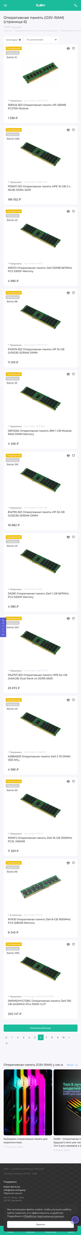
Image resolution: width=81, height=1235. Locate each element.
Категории (13, 40)
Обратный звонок (13, 1193)
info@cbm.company (15, 1190)
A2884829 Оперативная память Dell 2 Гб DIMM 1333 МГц (39, 758)
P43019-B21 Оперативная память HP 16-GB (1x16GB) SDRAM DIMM (36, 351)
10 (63, 1037)
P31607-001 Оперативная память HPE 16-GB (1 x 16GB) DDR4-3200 (39, 188)
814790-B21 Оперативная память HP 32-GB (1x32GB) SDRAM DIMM (36, 513)
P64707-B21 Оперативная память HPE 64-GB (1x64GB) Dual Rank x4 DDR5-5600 (37, 676)
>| (6, 1043)
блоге (72, 1065)
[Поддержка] (75, 5)
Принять (40, 1224)
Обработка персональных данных (43, 1216)
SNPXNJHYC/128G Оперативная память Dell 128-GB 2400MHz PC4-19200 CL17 (40, 1002)
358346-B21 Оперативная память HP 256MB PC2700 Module (37, 106)
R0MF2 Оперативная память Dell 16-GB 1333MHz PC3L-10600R (40, 839)
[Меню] (5, 5)
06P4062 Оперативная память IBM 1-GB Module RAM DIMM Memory (40, 432)
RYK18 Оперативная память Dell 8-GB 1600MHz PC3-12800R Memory (39, 921)
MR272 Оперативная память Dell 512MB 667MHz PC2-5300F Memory (40, 269)
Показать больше (40, 1028)
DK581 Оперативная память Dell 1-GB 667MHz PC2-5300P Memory (38, 595)
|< (6, 1037)
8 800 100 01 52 (12, 1187)
